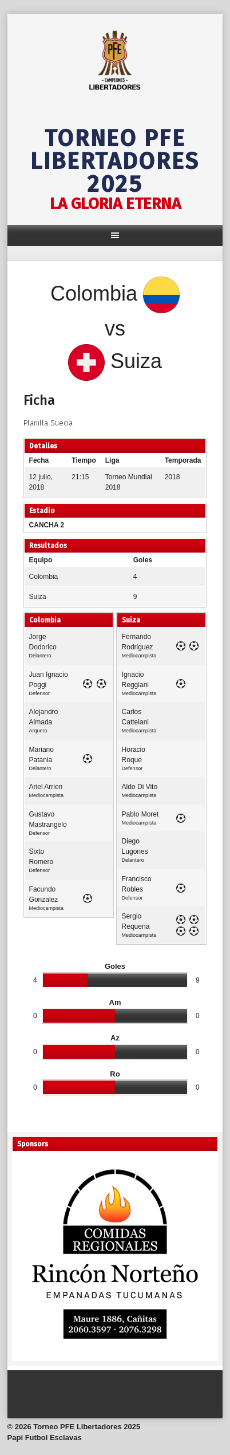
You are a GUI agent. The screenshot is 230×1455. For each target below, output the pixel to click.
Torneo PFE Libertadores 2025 (115, 161)
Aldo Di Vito (139, 787)
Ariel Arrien (46, 787)
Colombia (43, 577)
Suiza (37, 597)
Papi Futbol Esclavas (44, 1437)
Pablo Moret (140, 814)
